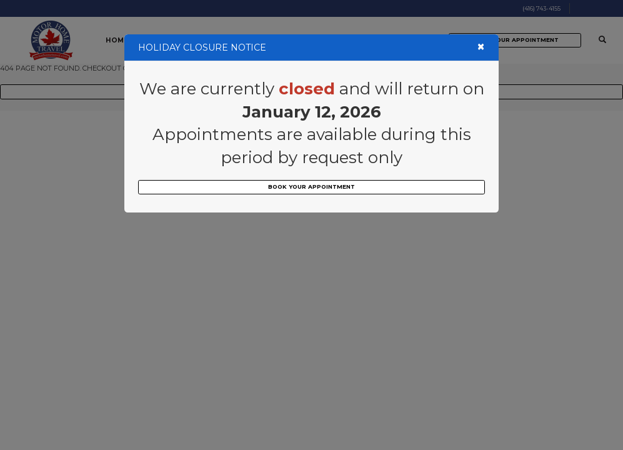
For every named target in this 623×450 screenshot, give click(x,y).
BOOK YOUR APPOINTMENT (311, 186)
